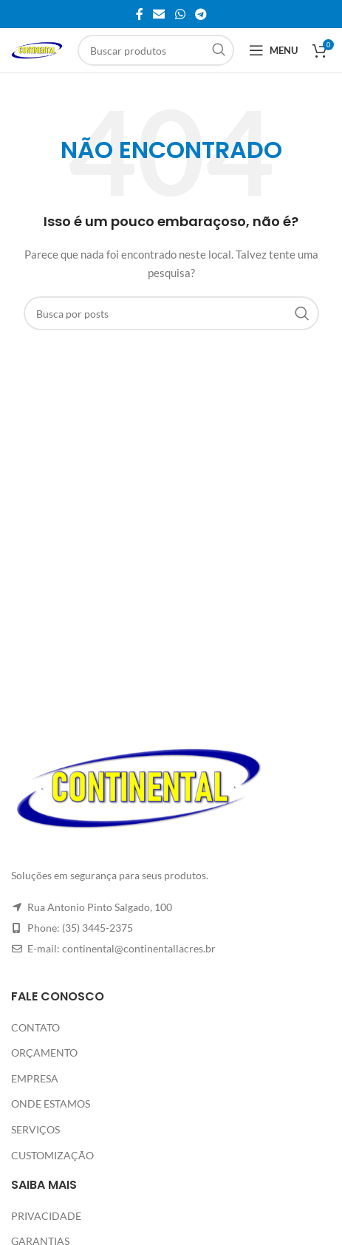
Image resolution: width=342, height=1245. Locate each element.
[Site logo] (37, 49)
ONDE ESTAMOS (50, 1103)
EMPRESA (34, 1078)
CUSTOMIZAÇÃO (52, 1155)
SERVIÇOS (35, 1129)
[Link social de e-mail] (159, 14)
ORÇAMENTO (44, 1052)
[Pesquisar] (156, 50)
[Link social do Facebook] (139, 14)
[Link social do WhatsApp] (180, 14)
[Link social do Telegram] (200, 14)
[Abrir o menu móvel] (273, 50)
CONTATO (35, 1027)
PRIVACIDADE (46, 1216)
